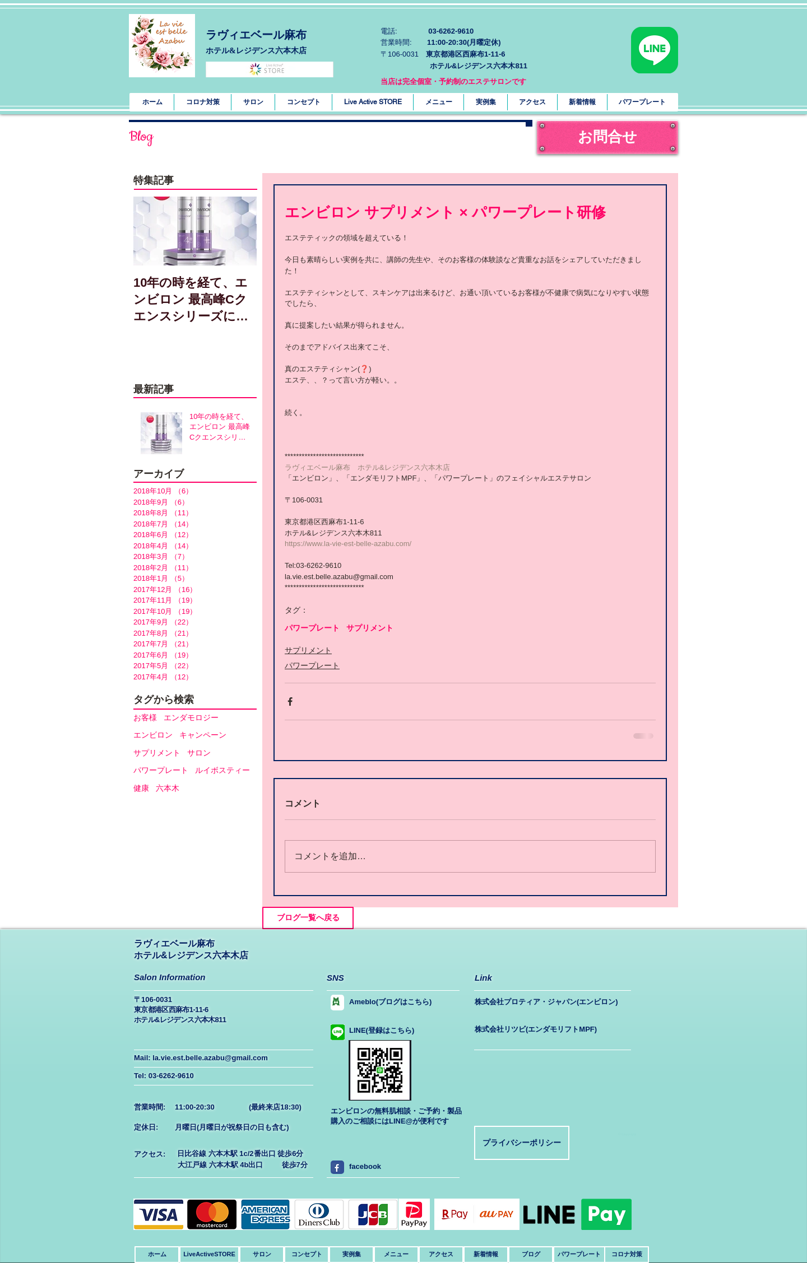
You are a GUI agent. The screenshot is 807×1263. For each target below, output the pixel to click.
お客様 (145, 717)
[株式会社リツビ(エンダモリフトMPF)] (549, 1029)
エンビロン (153, 734)
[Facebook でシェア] (290, 701)
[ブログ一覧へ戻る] (308, 918)
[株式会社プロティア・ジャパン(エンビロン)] (550, 1002)
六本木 (167, 788)
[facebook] (335, 1167)
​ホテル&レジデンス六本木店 (256, 50)
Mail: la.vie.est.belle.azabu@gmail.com (201, 1058)
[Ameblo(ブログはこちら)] (395, 1002)
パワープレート (160, 770)
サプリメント (156, 752)
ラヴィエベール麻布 (256, 35)
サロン (199, 752)
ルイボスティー (222, 770)
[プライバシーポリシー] (521, 1143)
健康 (141, 788)
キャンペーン (202, 734)
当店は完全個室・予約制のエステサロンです (453, 81)
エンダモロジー (191, 717)
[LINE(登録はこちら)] (385, 1031)
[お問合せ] (607, 137)
